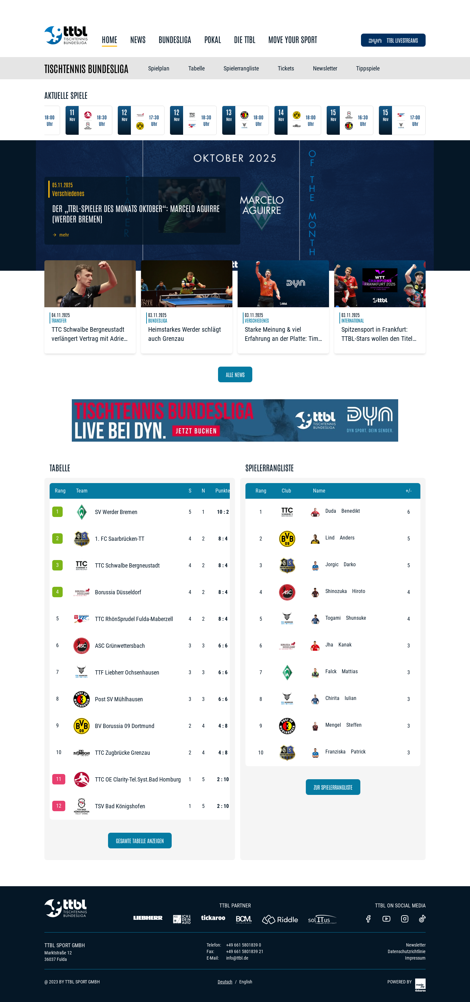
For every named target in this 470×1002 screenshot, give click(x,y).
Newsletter (325, 68)
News (138, 39)
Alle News (235, 374)
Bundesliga (175, 39)
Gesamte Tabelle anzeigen (140, 840)
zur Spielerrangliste (333, 787)
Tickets (286, 68)
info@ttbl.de (237, 958)
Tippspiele (368, 68)
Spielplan (158, 68)
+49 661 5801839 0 (243, 945)
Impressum (415, 958)
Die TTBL (244, 39)
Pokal (212, 39)
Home (109, 39)
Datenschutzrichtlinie (407, 951)
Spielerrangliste (241, 68)
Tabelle (196, 68)
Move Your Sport (292, 39)
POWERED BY (406, 985)
